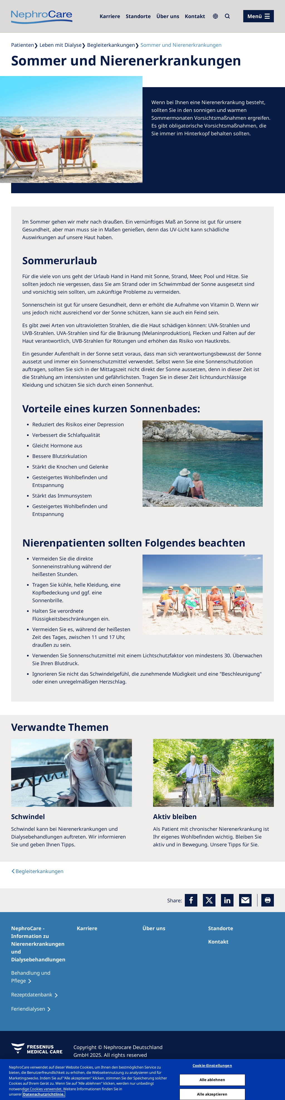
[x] (209, 900)
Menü (254, 16)
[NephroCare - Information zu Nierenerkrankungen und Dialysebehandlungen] (44, 943)
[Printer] (267, 900)
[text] (37, 871)
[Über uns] (168, 16)
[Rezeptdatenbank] (37, 995)
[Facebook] (191, 900)
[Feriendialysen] (33, 1009)
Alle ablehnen (212, 1079)
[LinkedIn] (227, 900)
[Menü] (258, 16)
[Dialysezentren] (138, 16)
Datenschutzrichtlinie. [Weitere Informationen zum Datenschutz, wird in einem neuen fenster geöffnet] (44, 1094)
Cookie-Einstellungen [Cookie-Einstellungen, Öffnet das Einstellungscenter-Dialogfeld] (212, 1065)
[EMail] (245, 900)
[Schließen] (276, 1079)
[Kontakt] (195, 16)
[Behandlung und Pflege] (44, 977)
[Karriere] (110, 16)
